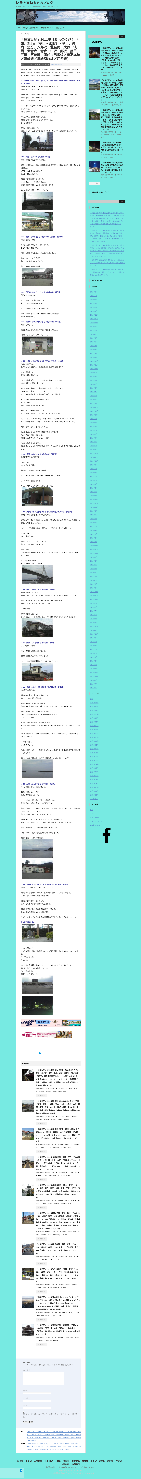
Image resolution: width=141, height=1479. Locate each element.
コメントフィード (96, 821)
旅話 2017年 (94, 776)
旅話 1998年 (94, 714)
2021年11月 (94, 503)
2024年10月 (94, 369)
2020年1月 (93, 588)
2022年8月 (93, 469)
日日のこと (94, 799)
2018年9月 (93, 638)
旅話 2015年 (94, 768)
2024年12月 (94, 361)
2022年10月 (94, 461)
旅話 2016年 (94, 772)
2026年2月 (93, 307)
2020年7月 (93, 565)
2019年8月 (93, 607)
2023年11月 (94, 411)
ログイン (93, 814)
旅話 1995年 (94, 703)
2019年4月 (93, 619)
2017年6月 (93, 688)
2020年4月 (93, 576)
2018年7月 (93, 645)
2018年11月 (94, 630)
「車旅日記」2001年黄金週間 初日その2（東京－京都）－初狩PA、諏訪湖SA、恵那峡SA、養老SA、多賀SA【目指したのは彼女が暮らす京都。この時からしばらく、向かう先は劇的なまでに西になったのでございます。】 (112, 90)
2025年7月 (93, 334)
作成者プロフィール (47, 28)
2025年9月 (93, 326)
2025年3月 (93, 349)
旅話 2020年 (94, 787)
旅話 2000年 (94, 718)
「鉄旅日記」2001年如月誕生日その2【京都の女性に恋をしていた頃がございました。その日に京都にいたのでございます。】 (112, 167)
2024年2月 (93, 399)
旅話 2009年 (94, 749)
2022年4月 (93, 484)
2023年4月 (93, 438)
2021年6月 (93, 522)
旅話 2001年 (94, 722)
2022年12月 (94, 453)
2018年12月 (94, 626)
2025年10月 (94, 323)
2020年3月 (93, 580)
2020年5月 (93, 572)
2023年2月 (93, 446)
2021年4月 (93, 530)
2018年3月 (93, 661)
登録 (91, 810)
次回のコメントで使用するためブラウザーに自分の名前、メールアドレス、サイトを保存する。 (50, 1415)
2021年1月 (93, 542)
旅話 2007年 (94, 741)
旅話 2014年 (94, 764)
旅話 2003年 (94, 726)
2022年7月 (93, 472)
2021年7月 (93, 519)
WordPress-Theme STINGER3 (70, 1470)
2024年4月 (93, 392)
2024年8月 (93, 376)
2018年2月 (93, 665)
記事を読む (41, 1095)
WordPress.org (95, 825)
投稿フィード (94, 817)
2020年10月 (94, 553)
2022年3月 (93, 488)
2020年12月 (94, 546)
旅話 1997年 (94, 710)
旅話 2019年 (94, 783)
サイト (25, 1405)
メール (26, 1398)
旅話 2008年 (94, 745)
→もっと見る (94, 183)
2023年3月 (93, 442)
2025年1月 (93, 357)
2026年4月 (93, 300)
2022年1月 (93, 496)
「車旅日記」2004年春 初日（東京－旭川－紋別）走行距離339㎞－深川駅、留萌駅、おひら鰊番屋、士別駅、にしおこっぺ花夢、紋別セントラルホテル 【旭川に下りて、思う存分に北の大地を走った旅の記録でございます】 (58, 1135)
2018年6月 (93, 649)
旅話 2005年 (94, 733)
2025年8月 (93, 330)
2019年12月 (94, 592)
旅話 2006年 (94, 737)
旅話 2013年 (94, 760)
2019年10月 (94, 599)
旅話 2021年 (94, 791)
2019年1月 (93, 622)
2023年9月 (93, 419)
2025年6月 (93, 338)
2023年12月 (94, 407)
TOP (18, 28)
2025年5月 (93, 342)
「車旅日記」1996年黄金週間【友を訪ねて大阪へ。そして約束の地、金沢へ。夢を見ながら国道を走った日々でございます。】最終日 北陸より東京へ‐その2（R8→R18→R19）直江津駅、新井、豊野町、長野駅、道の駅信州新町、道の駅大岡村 (58, 1303)
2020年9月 (93, 557)
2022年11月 (94, 457)
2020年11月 (94, 549)
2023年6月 (93, 430)
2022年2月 (93, 492)
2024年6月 (93, 384)
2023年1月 (93, 449)
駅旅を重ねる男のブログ (34, 3)
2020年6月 (93, 569)
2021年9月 (93, 511)
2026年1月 (93, 311)
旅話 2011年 (58, 64)
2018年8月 (93, 642)
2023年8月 (93, 423)
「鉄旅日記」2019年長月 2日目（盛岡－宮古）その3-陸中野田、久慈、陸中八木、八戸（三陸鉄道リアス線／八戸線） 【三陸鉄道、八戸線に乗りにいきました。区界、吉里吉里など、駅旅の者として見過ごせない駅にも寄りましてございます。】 (58, 1163)
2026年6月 (93, 292)
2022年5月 (93, 480)
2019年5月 (93, 615)
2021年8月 (93, 515)
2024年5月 (93, 388)
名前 (25, 1391)
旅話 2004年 (94, 729)
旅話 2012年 (94, 756)
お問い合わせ (60, 28)
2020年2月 (93, 584)
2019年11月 (94, 595)
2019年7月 (93, 611)
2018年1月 (93, 669)
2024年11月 (94, 365)
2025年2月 (93, 353)
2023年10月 (94, 415)
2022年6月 (93, 476)
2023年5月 (93, 434)
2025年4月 (93, 346)
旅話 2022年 (94, 795)
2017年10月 (94, 676)
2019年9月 (93, 603)
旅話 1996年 (94, 706)
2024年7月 (93, 380)
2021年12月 (94, 499)
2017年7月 (93, 684)
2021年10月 (94, 507)
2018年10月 (94, 634)
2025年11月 (94, 319)
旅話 (52, 64)
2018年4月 (93, 657)
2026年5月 (93, 296)
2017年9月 (93, 680)
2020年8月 (93, 561)
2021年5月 (93, 526)
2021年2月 (93, 538)
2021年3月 (93, 534)
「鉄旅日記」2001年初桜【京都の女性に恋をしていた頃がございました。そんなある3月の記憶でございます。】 (112, 147)
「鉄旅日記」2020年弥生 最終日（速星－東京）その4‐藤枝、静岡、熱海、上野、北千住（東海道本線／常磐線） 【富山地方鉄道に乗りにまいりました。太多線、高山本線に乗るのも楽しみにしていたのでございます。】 (58, 1275)
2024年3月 (93, 396)
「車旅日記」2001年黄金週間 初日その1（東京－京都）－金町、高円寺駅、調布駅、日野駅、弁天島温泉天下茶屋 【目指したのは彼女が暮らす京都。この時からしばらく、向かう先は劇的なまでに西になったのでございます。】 (112, 119)
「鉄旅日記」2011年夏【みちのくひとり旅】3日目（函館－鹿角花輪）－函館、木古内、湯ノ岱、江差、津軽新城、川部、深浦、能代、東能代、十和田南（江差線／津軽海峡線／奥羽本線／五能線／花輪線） (54, 1446)
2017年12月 (94, 672)
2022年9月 (93, 465)
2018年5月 (93, 653)
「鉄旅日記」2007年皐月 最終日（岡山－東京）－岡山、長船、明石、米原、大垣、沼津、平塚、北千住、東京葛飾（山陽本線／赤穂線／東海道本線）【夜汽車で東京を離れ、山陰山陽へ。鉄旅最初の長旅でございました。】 (58, 1191)
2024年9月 (93, 373)
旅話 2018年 (94, 779)
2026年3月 (93, 303)
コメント (26, 1370)
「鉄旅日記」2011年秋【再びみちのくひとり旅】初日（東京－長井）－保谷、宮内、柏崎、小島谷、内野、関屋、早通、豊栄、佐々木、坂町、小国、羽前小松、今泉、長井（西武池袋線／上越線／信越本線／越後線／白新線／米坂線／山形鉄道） (58, 1107)
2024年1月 (93, 403)
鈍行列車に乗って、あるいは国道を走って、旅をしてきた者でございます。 (70, 1467)
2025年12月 (94, 315)
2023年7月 (93, 426)
